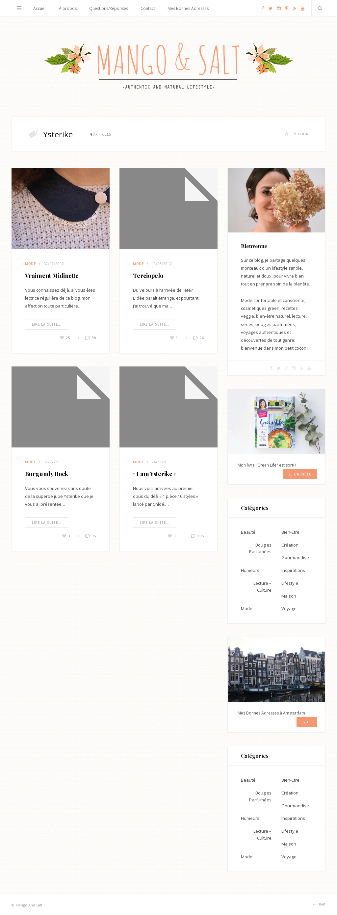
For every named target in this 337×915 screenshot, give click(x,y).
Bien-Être (290, 532)
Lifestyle (289, 583)
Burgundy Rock (46, 474)
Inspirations (293, 570)
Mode (30, 263)
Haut (318, 904)
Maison (288, 596)
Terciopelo (148, 276)
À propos (68, 8)
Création (289, 545)
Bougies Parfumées (260, 548)
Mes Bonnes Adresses (188, 8)
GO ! (306, 722)
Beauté (248, 532)
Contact (148, 8)
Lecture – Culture (262, 586)
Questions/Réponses (108, 8)
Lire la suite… (46, 324)
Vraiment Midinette (52, 276)
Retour (296, 133)
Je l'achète (300, 474)
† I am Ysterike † (154, 474)
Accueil (39, 8)
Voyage (289, 608)
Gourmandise (295, 557)
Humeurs (250, 570)
